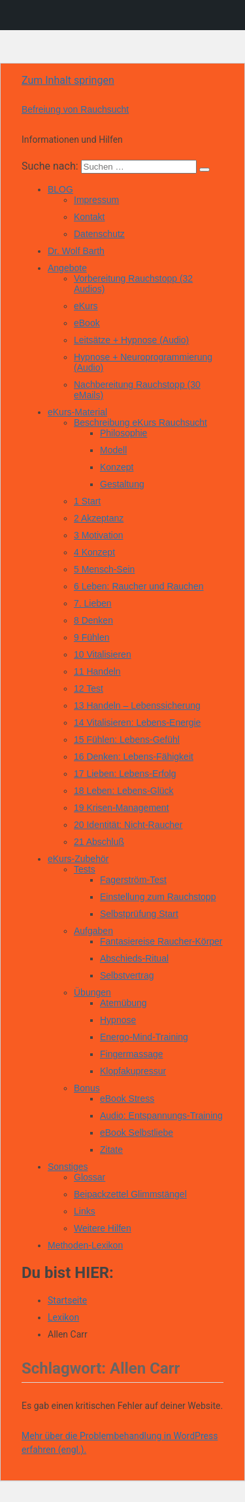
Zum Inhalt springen (68, 80)
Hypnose (118, 1020)
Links (84, 1211)
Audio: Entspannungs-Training (161, 1115)
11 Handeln (97, 671)
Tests (84, 869)
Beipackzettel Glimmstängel (130, 1194)
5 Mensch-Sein (104, 569)
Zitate (111, 1149)
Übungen (92, 992)
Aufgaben (93, 931)
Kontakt (89, 217)
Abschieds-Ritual (134, 958)
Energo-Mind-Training (144, 1037)
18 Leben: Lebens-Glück (124, 790)
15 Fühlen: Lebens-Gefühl (127, 739)
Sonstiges (68, 1166)
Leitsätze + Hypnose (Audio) (131, 340)
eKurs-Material (77, 412)
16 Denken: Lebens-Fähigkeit (133, 756)
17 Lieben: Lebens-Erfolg (125, 773)
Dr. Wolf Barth (76, 251)
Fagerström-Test (133, 879)
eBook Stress (127, 1098)
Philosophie (123, 433)
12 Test (88, 688)
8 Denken (93, 620)
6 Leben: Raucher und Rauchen (138, 586)
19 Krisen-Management (121, 807)
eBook (87, 323)
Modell (113, 450)
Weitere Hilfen (102, 1228)
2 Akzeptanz (98, 518)
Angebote (67, 268)
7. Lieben (93, 603)
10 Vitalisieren (102, 654)
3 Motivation (98, 535)
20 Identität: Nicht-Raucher (128, 824)
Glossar (89, 1177)
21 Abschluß (99, 841)
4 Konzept (94, 552)
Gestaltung (122, 484)
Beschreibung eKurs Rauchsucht (140, 422)
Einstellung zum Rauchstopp (158, 897)
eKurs (86, 306)
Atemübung (123, 1003)
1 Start (87, 501)
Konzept (116, 467)
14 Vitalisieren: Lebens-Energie (137, 722)
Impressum (96, 200)
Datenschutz (99, 234)
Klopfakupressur (133, 1071)
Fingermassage (131, 1054)
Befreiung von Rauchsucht (75, 109)
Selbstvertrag (127, 975)
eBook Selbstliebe (136, 1132)
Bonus (87, 1088)
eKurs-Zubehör (78, 859)
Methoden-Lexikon (85, 1245)
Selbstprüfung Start (139, 914)
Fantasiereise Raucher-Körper (161, 941)
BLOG (60, 189)
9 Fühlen (91, 637)
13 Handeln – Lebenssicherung (137, 705)
